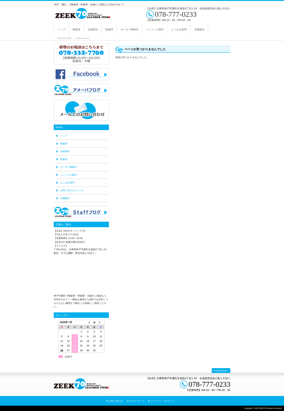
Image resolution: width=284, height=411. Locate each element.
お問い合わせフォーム (72, 190)
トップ (63, 135)
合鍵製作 (65, 151)
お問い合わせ (115, 401)
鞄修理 (63, 159)
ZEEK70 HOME (64, 38)
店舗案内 (65, 198)
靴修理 (63, 143)
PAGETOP (222, 370)
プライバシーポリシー (162, 401)
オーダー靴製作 (68, 167)
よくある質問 (67, 182)
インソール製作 (68, 174)
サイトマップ (136, 401)
